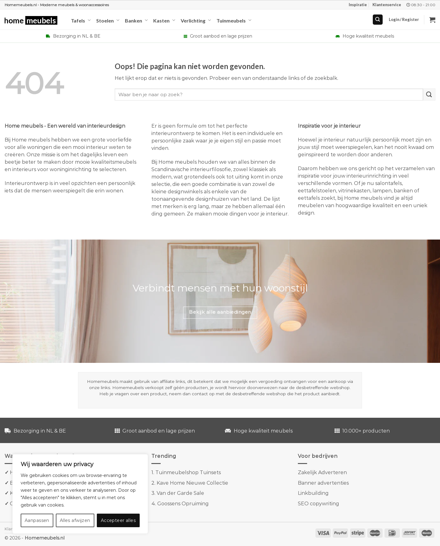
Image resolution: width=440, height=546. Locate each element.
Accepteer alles (118, 520)
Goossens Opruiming (183, 504)
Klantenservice (386, 4)
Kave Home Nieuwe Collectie (192, 483)
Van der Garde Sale (180, 493)
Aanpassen (37, 520)
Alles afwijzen (75, 520)
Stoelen (107, 20)
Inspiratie (358, 4)
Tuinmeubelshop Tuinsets (188, 472)
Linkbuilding (313, 493)
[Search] (378, 19)
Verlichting (196, 20)
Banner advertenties (323, 483)
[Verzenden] (429, 94)
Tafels (81, 20)
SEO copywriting (318, 504)
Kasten (164, 20)
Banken (136, 20)
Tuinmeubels (233, 20)
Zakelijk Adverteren (322, 472)
